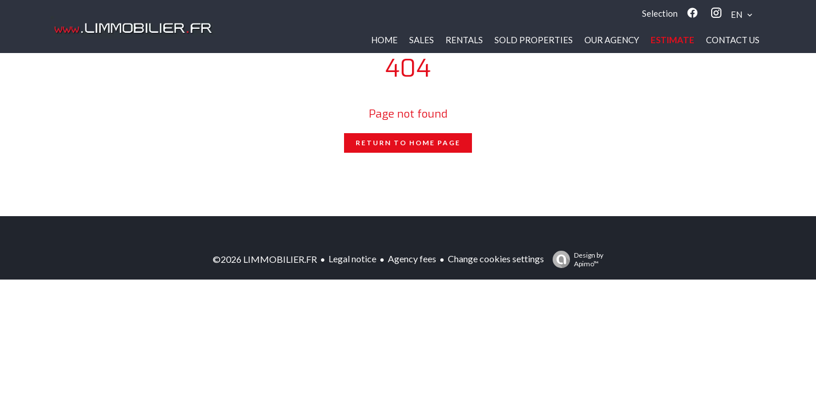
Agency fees (412, 258)
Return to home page (408, 142)
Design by (575, 259)
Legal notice (352, 258)
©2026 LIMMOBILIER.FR (265, 259)
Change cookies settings (496, 258)
